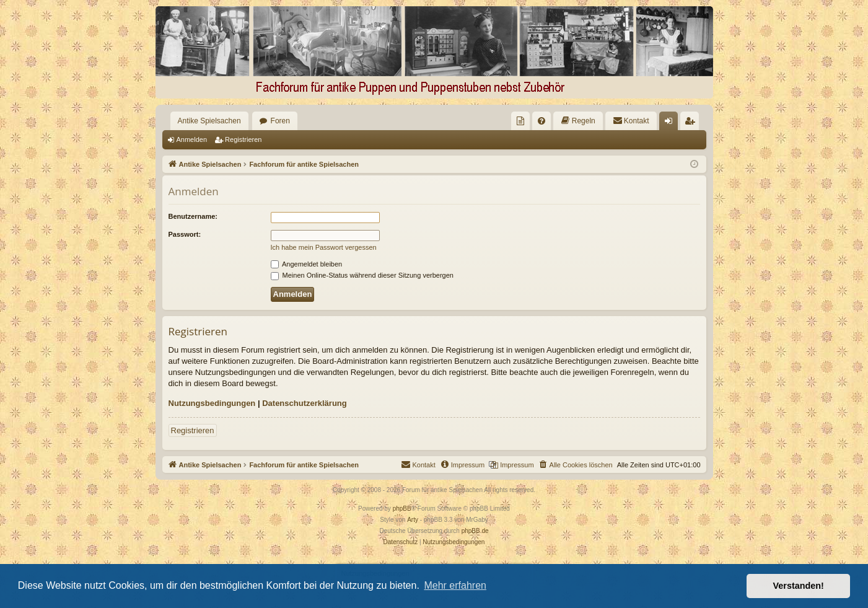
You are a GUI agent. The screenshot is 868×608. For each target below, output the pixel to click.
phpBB (402, 508)
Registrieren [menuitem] (691, 123)
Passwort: (185, 234)
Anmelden (192, 139)
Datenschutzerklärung (304, 403)
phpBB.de (475, 530)
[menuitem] (520, 121)
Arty (412, 519)
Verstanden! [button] (798, 586)
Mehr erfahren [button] (455, 585)
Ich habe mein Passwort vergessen (324, 247)
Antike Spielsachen (209, 121)
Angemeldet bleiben (307, 264)
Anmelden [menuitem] (670, 123)
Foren (280, 121)
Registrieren (243, 139)
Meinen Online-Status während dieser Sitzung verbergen (362, 275)
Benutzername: (193, 216)
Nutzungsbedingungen (212, 403)
